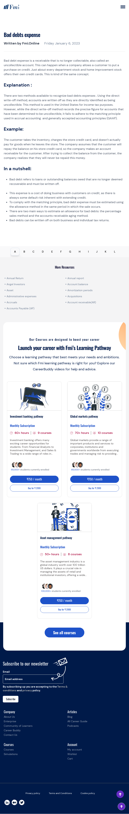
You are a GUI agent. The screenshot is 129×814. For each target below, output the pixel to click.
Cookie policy (88, 793)
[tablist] (64, 251)
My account (74, 749)
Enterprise (10, 721)
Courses (9, 749)
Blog (69, 717)
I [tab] (88, 251)
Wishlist (72, 754)
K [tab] (105, 251)
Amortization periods (80, 290)
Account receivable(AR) (81, 302)
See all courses (64, 633)
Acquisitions (74, 296)
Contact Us (10, 735)
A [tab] (15, 251)
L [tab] (114, 251)
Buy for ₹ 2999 (34, 488)
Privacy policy (33, 793)
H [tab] (80, 251)
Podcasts (73, 726)
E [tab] (52, 251)
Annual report (75, 278)
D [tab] (43, 251)
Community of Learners (18, 726)
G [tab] (70, 251)
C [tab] (33, 251)
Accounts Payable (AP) (20, 308)
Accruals (12, 302)
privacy (27, 690)
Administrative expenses (21, 296)
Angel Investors (16, 284)
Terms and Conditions (60, 793)
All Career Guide (77, 721)
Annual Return (15, 278)
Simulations (11, 754)
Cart (70, 758)
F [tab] (61, 251)
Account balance (77, 284)
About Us (9, 717)
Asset (10, 290)
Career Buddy (12, 730)
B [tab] (24, 251)
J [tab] (96, 251)
